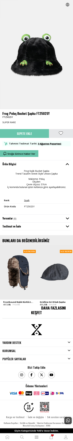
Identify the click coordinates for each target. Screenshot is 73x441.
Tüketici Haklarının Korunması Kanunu (52, 423)
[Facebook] (31, 375)
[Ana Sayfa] (7, 437)
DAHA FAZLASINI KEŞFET (48, 310)
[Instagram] (21, 375)
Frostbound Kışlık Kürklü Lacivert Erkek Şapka (18, 302)
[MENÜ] (36, 437)
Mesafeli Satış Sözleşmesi (33, 425)
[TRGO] (29, 407)
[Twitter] (41, 375)
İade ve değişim (36, 417)
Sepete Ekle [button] (24, 133)
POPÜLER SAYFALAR (14, 359)
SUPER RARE (9, 122)
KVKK (48, 425)
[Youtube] (51, 375)
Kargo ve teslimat (15, 417)
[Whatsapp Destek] (68, 420)
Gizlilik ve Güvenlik (27, 423)
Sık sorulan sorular (57, 417)
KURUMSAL (9, 351)
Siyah (27, 200)
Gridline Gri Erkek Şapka (52, 302)
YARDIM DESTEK (11, 342)
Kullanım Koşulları (11, 423)
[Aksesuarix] (36, 329)
